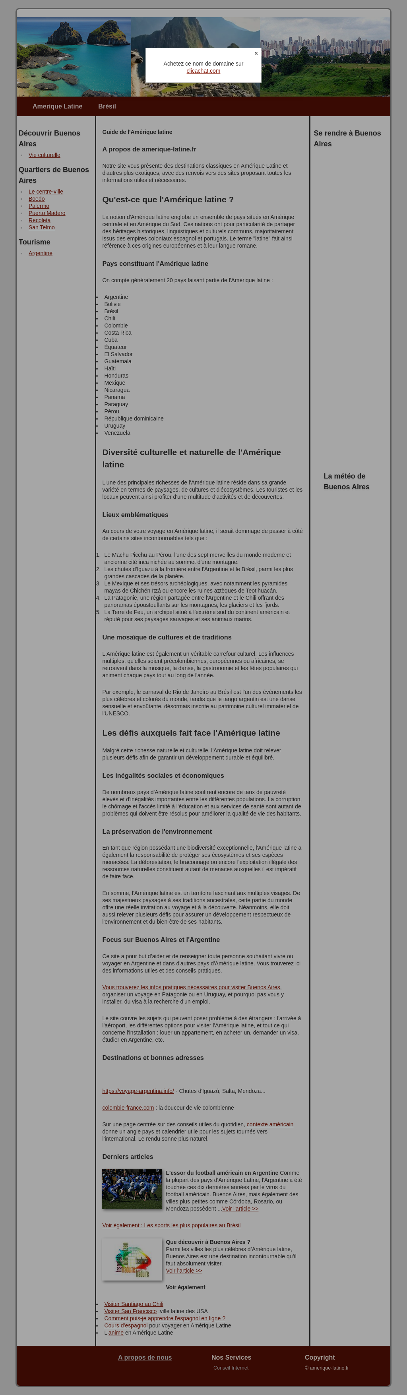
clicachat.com (204, 71)
